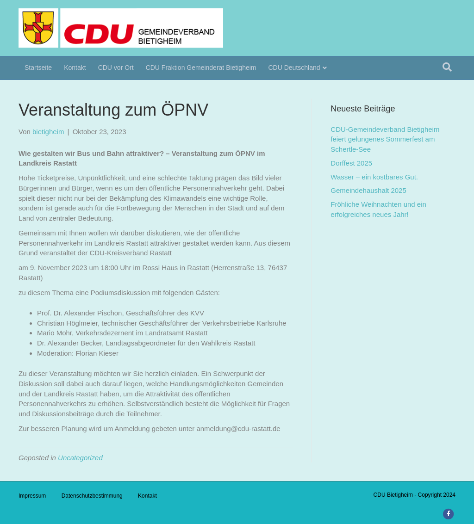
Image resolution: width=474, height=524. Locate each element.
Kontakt (75, 67)
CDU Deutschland (294, 67)
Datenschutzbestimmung (92, 496)
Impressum (32, 496)
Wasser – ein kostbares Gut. (374, 177)
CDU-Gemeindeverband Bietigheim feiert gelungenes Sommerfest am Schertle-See (385, 139)
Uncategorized (80, 458)
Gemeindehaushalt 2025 (368, 190)
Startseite (38, 67)
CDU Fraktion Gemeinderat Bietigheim (201, 67)
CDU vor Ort (116, 67)
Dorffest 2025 (351, 163)
